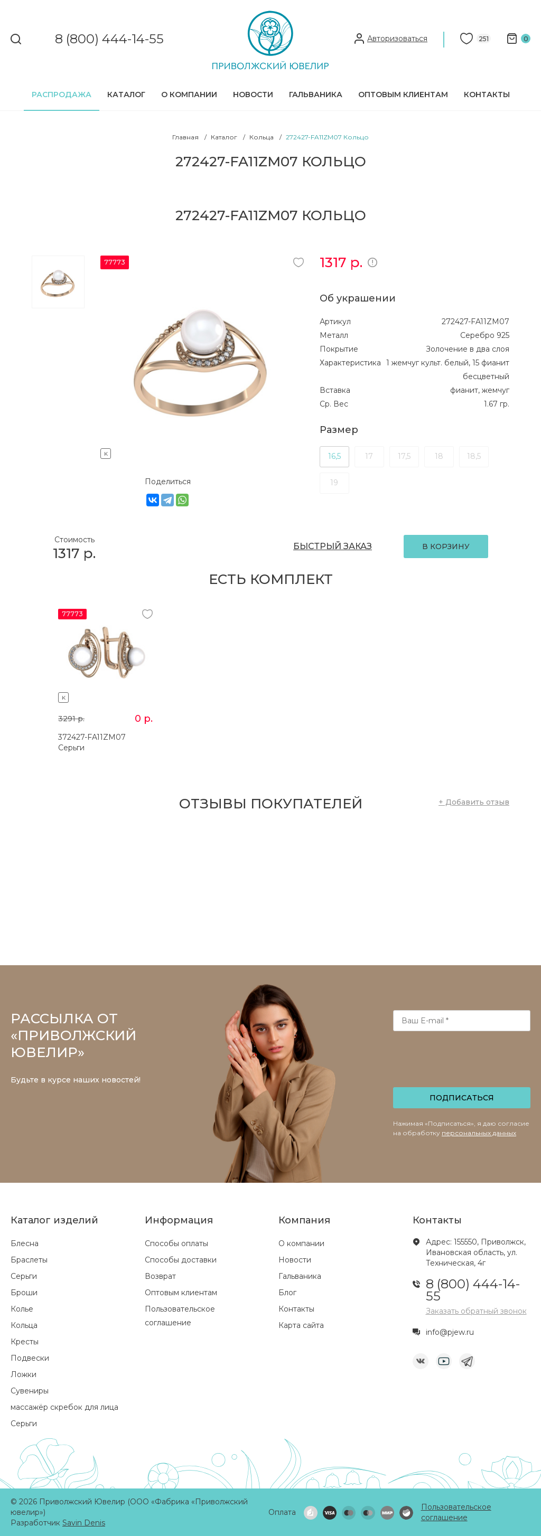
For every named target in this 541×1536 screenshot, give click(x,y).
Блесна (25, 1243)
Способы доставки (181, 1260)
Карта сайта (301, 1325)
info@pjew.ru (450, 1332)
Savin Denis (83, 1523)
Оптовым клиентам (403, 94)
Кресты (25, 1341)
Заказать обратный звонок (476, 1311)
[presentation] (463, 1062)
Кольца (24, 1325)
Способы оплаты (176, 1243)
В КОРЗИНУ (446, 546)
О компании (189, 94)
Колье (22, 1309)
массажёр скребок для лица (64, 1407)
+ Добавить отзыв (474, 802)
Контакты (487, 94)
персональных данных (479, 1133)
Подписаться (462, 1097)
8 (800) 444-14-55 (109, 39)
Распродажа (61, 94)
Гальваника (315, 94)
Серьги (24, 1276)
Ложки (23, 1374)
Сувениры (30, 1391)
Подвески (30, 1358)
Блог (287, 1292)
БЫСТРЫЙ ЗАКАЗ (332, 546)
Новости (253, 94)
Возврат (160, 1276)
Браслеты (29, 1260)
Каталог (126, 94)
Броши (24, 1292)
